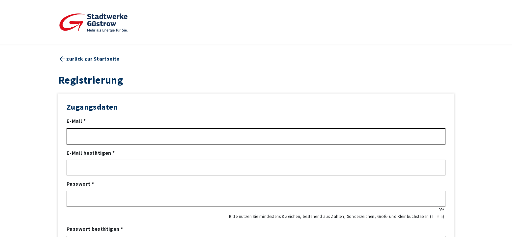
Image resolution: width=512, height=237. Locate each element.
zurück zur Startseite (92, 59)
